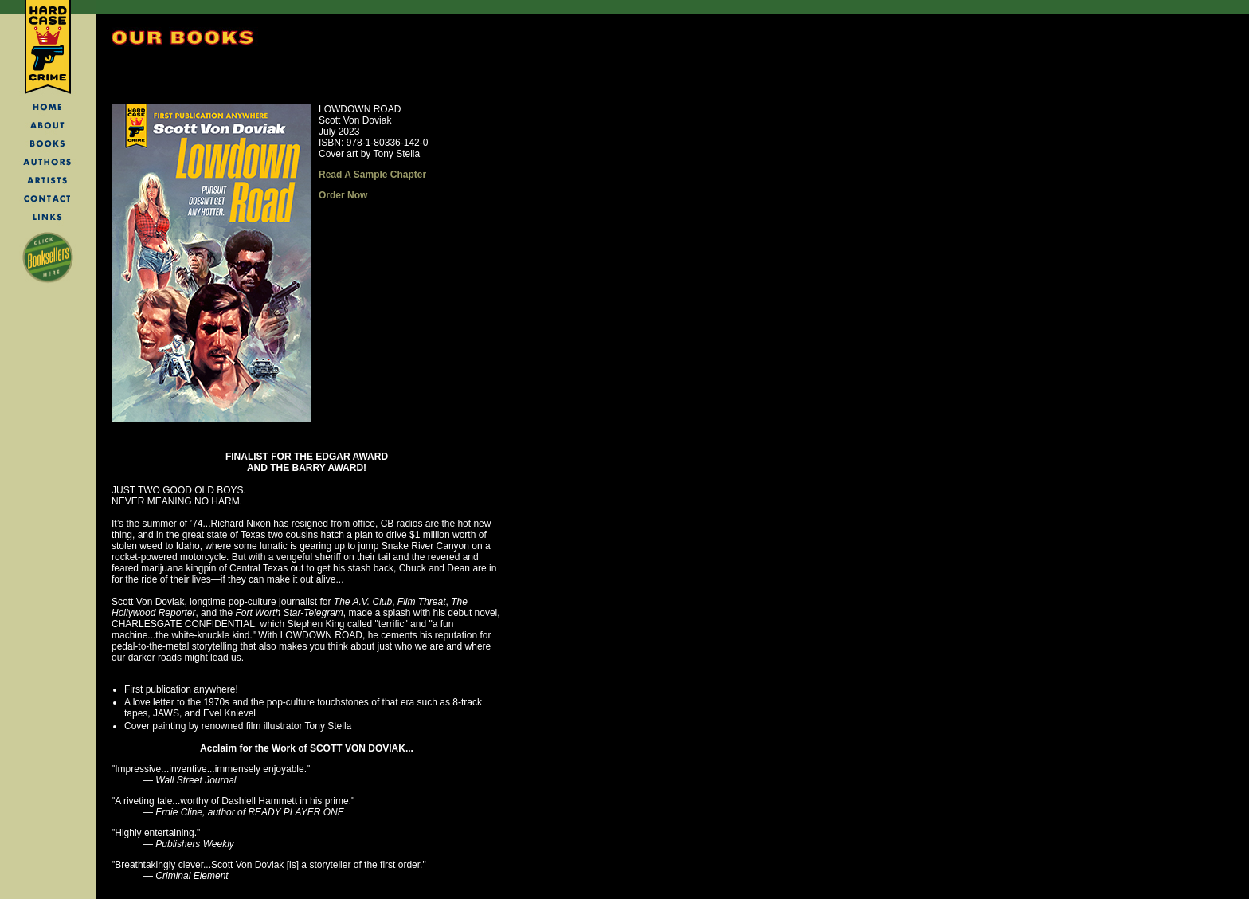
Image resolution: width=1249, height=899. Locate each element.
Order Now (343, 195)
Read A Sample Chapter (372, 174)
